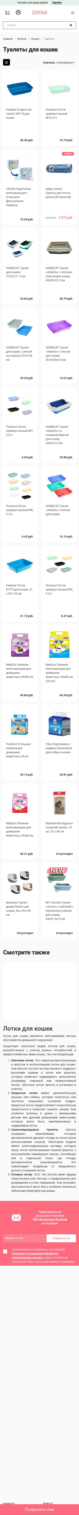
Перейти (57, 2)
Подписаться (61, 1239)
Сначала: (49, 62)
